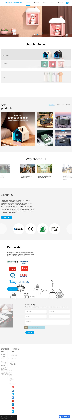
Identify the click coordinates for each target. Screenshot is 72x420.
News (52, 3)
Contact (60, 3)
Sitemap (13, 416)
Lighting (14, 358)
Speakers (14, 355)
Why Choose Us (12, 379)
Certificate (13, 383)
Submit (30, 332)
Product (36, 3)
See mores (6, 217)
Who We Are (11, 374)
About (44, 3)
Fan (12, 361)
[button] (34, 34)
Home (28, 3)
